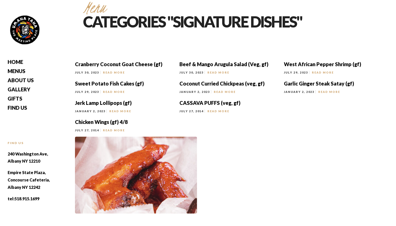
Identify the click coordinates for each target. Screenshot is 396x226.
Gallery (19, 89)
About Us (21, 80)
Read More (114, 72)
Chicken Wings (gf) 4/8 (101, 122)
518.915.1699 (26, 198)
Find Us (17, 108)
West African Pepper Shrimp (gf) (322, 64)
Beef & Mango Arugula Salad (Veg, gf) (223, 64)
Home (15, 62)
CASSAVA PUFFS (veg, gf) (210, 103)
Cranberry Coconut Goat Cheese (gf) (118, 64)
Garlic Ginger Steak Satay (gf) (319, 83)
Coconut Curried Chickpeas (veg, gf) (222, 83)
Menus (16, 71)
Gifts (15, 98)
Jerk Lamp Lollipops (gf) (103, 103)
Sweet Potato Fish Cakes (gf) (109, 83)
